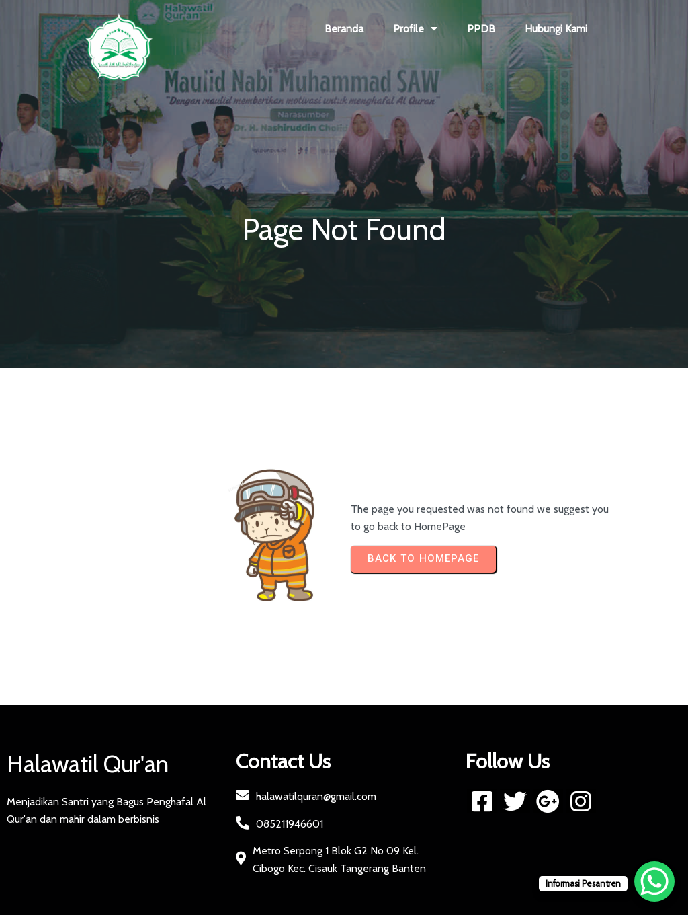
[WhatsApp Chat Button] (654, 881)
